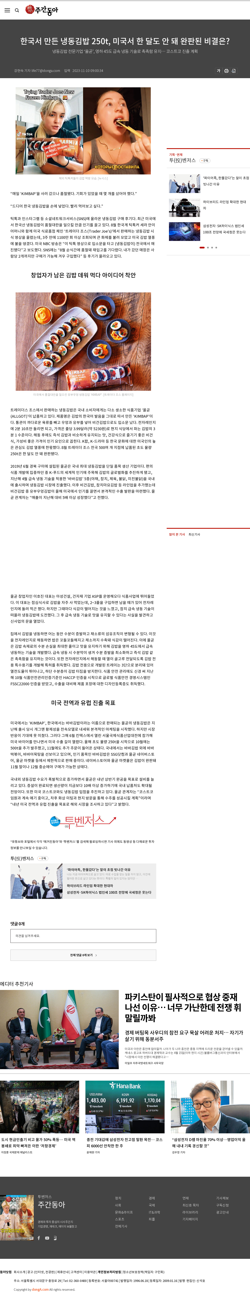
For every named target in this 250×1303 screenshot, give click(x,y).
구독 (43, 858)
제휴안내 (63, 1272)
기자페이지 (190, 1219)
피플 (152, 1219)
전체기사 (121, 1226)
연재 (185, 1198)
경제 (152, 1198)
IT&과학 (154, 1212)
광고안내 (222, 1212)
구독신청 (222, 1205)
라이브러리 (190, 1212)
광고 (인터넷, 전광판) (41, 1272)
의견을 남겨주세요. (27, 936)
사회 (118, 1205)
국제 (152, 1205)
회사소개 (19, 1272)
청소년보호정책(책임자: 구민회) (143, 1272)
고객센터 (76, 1272)
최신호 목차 (190, 1205)
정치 (118, 1198)
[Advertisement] (39, 546)
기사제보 (222, 1198)
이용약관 (90, 1272)
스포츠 (119, 1219)
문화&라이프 (124, 1212)
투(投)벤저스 (22, 858)
